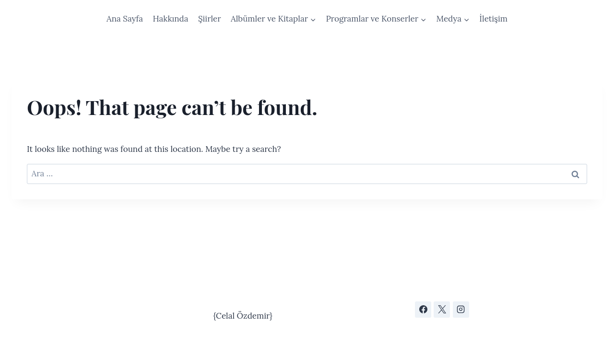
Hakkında (170, 18)
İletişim (493, 18)
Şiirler (209, 18)
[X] (442, 309)
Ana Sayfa (124, 18)
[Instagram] (461, 309)
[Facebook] (423, 309)
